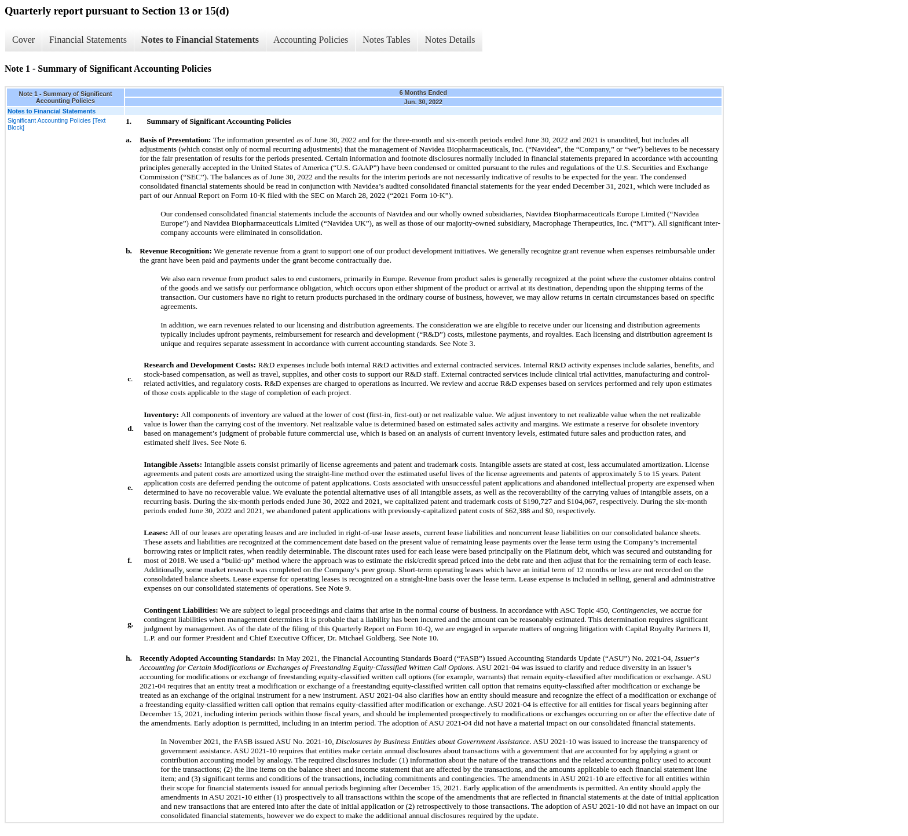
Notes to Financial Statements (200, 40)
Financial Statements (88, 40)
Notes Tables (387, 40)
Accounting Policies (310, 40)
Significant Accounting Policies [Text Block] (56, 124)
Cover (23, 40)
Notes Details (450, 40)
